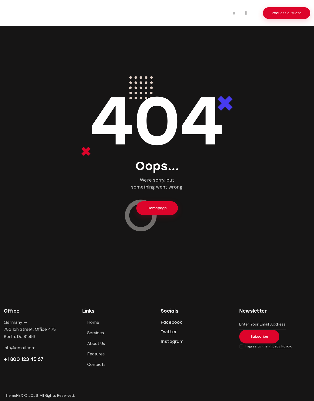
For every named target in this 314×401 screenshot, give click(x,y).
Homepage (157, 208)
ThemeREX (13, 395)
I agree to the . (268, 346)
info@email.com (19, 347)
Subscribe (259, 336)
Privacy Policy (280, 346)
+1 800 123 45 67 (23, 359)
